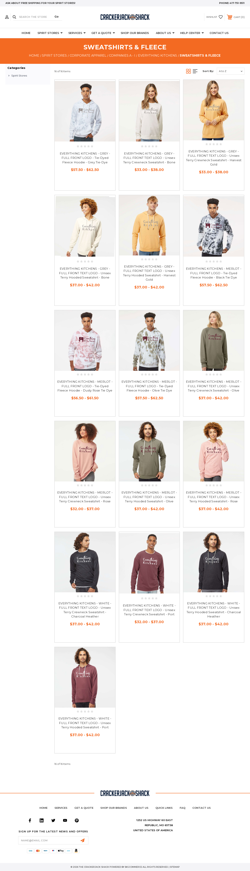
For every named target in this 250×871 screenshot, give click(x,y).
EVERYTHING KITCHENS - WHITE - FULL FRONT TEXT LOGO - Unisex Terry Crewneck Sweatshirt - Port (149, 610)
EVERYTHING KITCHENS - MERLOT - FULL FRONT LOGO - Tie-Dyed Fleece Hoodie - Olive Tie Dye (149, 386)
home (43, 807)
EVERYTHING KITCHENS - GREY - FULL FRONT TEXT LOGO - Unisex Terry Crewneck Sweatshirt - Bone (149, 158)
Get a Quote (83, 807)
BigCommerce (133, 867)
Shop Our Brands (135, 33)
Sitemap (175, 867)
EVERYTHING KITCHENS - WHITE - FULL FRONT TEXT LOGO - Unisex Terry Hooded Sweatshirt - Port (84, 723)
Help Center (192, 33)
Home (26, 33)
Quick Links (164, 807)
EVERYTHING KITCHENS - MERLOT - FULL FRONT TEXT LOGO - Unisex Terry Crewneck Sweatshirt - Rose (85, 497)
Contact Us (219, 33)
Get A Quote (103, 33)
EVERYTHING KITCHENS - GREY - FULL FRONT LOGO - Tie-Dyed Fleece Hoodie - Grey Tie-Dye (85, 158)
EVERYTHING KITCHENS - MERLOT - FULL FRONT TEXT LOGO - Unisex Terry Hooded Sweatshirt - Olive (149, 497)
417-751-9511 (237, 3)
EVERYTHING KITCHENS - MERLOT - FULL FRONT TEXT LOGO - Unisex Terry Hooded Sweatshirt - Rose (214, 497)
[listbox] (231, 71)
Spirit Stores (50, 33)
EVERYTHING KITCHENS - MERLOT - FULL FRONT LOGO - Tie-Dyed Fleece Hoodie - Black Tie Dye (214, 273)
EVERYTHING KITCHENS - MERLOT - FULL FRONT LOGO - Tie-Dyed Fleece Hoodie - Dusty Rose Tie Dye (85, 386)
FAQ (182, 807)
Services (77, 33)
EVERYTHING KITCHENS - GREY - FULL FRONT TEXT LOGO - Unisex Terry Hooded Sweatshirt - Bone (85, 273)
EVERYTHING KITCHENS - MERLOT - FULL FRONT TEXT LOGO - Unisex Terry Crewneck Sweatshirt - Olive (214, 386)
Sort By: (208, 71)
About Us (165, 33)
